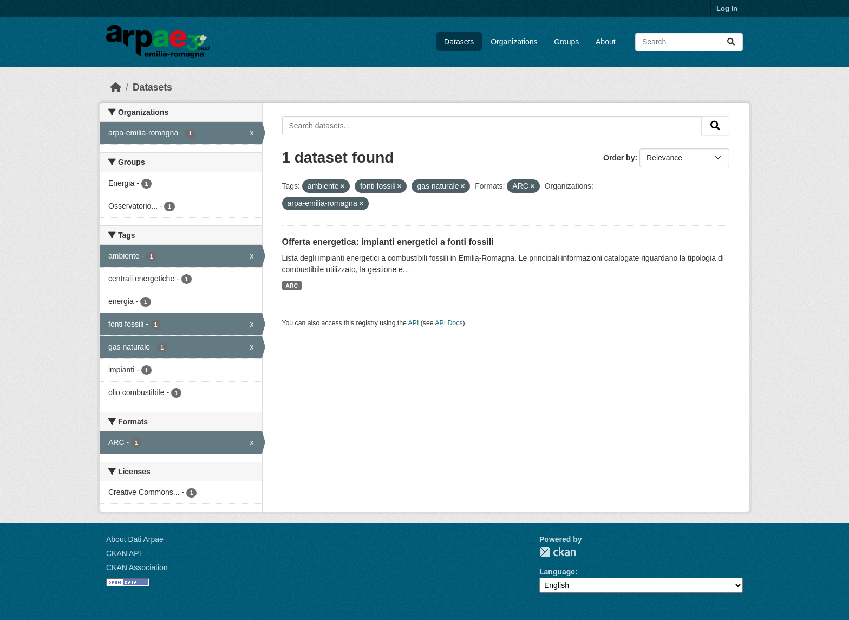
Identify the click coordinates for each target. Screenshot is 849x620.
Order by (619, 157)
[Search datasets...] (689, 42)
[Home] (115, 87)
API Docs (448, 323)
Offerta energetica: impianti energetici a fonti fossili (388, 242)
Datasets (459, 41)
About (606, 41)
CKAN (557, 552)
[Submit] (731, 42)
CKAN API (123, 553)
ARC (291, 285)
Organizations (514, 41)
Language (557, 571)
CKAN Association (137, 567)
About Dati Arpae (135, 539)
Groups (566, 41)
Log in (726, 8)
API (413, 323)
